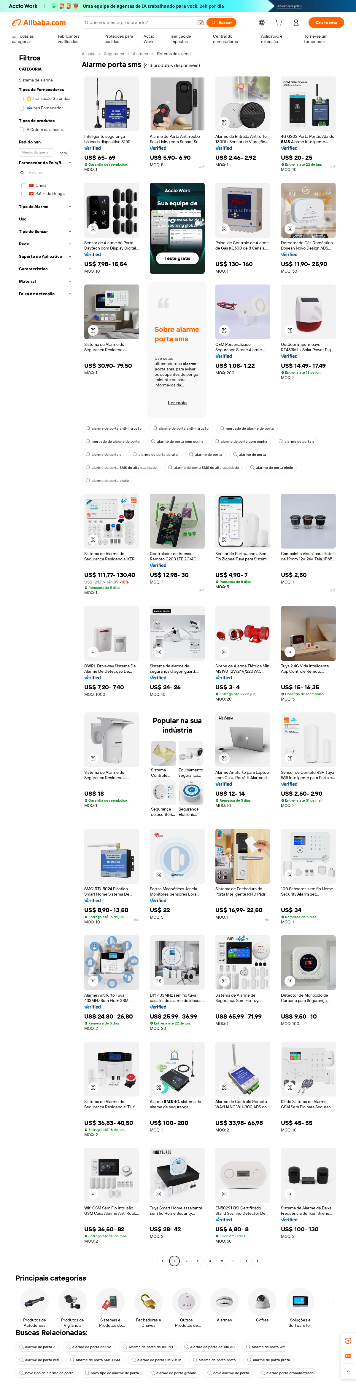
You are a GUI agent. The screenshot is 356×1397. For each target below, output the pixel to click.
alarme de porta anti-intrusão (114, 428)
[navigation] (45, 658)
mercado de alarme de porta (247, 428)
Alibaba (88, 53)
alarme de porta (205, 454)
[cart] (279, 23)
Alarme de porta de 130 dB (148, 1347)
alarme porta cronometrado (287, 1373)
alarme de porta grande (173, 1373)
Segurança (114, 53)
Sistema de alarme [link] (174, 53)
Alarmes (140, 53)
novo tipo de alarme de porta (46, 1373)
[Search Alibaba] (138, 22)
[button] (200, 22)
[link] (348, 1340)
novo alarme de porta (228, 1373)
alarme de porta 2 (37, 1347)
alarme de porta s (296, 441)
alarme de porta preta (214, 1360)
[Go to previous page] (162, 1261)
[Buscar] (221, 22)
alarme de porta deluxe (88, 1347)
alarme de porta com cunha (177, 441)
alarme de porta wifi (265, 1347)
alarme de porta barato (155, 454)
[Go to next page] (257, 1261)
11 (245, 1261)
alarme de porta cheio (271, 467)
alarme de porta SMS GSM (95, 1360)
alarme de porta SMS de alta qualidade (121, 467)
